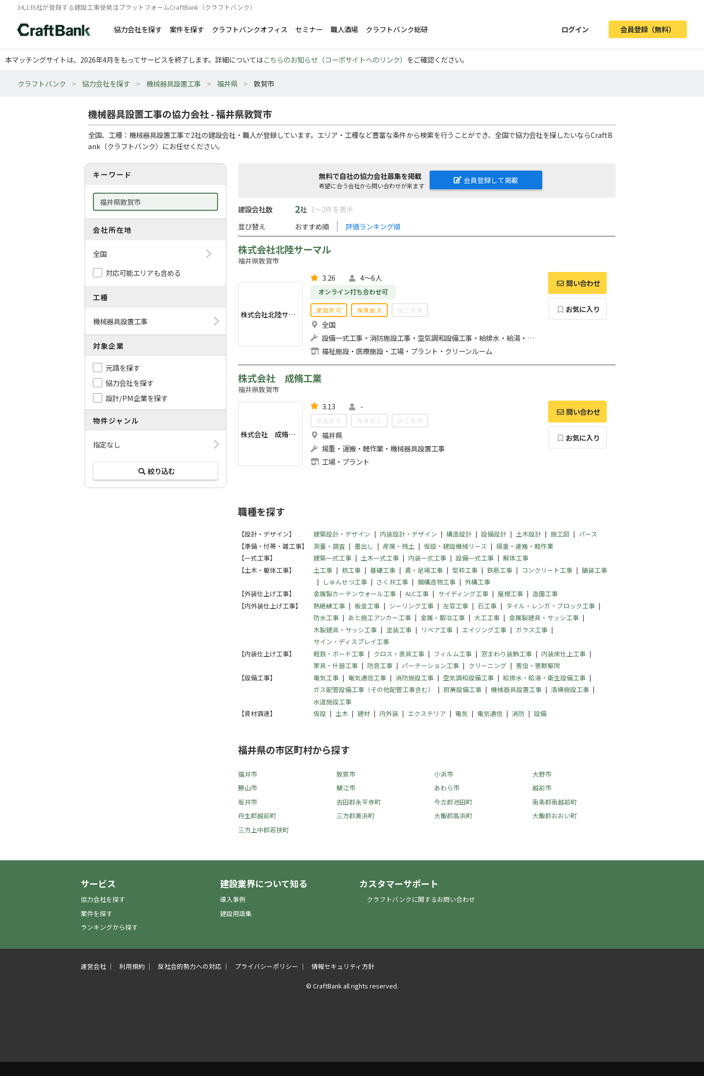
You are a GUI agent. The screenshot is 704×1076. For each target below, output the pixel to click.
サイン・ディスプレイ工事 (351, 641)
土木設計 (528, 533)
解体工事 (515, 557)
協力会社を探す (138, 29)
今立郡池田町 (453, 802)
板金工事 (367, 605)
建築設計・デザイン (342, 533)
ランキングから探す (109, 927)
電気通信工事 (367, 677)
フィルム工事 (453, 653)
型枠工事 (465, 570)
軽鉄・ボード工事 (338, 653)
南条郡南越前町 (554, 802)
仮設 (319, 713)
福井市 (247, 774)
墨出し (364, 546)
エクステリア (427, 713)
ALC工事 (417, 593)
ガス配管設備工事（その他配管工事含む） (373, 689)
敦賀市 (345, 774)
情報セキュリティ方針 (342, 966)
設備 (540, 713)
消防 (518, 713)
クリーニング (487, 665)
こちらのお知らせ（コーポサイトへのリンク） (335, 59)
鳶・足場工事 (424, 570)
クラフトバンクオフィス (249, 29)
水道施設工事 (332, 701)
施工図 (560, 533)
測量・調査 (329, 546)
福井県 (227, 83)
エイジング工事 (484, 629)
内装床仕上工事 (563, 653)
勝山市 (247, 787)
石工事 (487, 605)
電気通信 (490, 713)
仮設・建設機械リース (455, 546)
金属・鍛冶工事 (442, 617)
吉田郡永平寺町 (358, 802)
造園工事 (545, 593)
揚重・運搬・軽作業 (524, 546)
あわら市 (447, 787)
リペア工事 (437, 629)
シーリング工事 (411, 605)
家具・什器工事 (335, 665)
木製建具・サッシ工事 (345, 629)
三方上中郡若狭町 (263, 829)
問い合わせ (577, 283)
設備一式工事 (475, 557)
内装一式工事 (427, 557)
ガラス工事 (532, 629)
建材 (363, 713)
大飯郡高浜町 (453, 815)
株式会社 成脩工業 (280, 378)
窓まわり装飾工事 (506, 653)
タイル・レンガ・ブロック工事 (550, 605)
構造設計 (459, 533)
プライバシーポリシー (266, 966)
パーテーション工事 (430, 665)
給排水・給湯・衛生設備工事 (544, 677)
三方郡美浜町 (355, 815)
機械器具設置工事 (173, 83)
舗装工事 (594, 570)
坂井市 (247, 802)
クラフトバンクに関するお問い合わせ (421, 899)
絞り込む (155, 471)
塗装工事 (399, 629)
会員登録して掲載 (486, 180)
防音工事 (380, 665)
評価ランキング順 (373, 226)
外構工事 (477, 581)
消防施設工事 (415, 677)
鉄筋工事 (499, 570)
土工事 (322, 570)
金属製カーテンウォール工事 (354, 593)
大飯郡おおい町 (554, 815)
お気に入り (577, 309)
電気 (461, 713)
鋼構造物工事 (437, 581)
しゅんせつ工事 (345, 581)
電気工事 (326, 677)
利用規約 (132, 966)
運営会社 (93, 966)
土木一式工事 (380, 557)
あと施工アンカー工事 (379, 617)
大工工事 (487, 617)
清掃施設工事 (570, 689)
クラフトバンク (42, 83)
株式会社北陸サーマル (284, 249)
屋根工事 (510, 593)
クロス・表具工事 (399, 653)
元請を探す (123, 367)
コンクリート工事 (547, 570)
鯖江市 (345, 787)
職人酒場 (344, 29)
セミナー (309, 29)
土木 (341, 713)
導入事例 (232, 899)
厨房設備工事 (462, 689)
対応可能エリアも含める (143, 273)
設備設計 (493, 533)
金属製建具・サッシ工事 (544, 617)
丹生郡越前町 (257, 815)
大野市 (541, 774)
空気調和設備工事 (468, 677)
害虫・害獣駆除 (538, 665)
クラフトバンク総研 (397, 29)
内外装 (388, 713)
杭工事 (351, 570)
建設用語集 (236, 913)
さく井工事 (392, 581)
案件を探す (187, 29)
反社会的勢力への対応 (189, 966)
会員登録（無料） (647, 29)
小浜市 (443, 774)
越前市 (541, 787)
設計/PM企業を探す (137, 398)
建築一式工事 (332, 557)
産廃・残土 (399, 546)
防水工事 (326, 617)
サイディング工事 (463, 593)
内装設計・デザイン (408, 533)
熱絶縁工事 (329, 605)
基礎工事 (383, 570)
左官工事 (455, 605)
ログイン (575, 29)
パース (588, 533)
